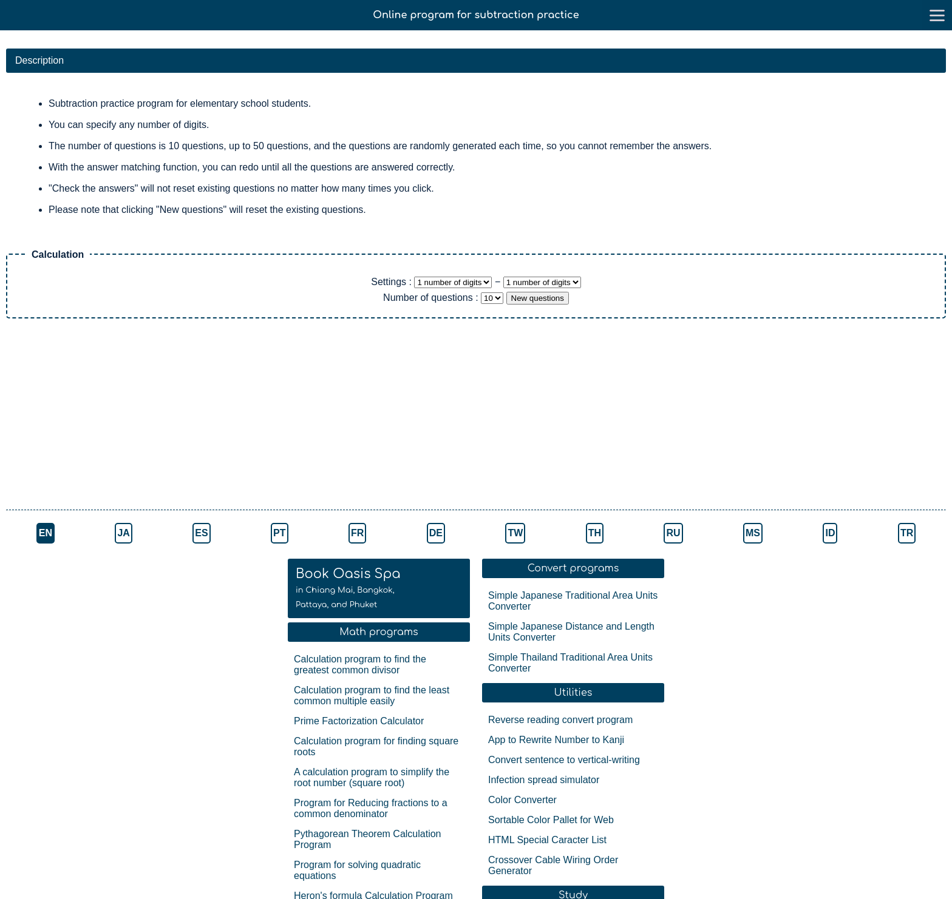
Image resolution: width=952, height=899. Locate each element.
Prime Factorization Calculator (359, 721)
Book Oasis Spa (348, 588)
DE (436, 533)
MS (753, 533)
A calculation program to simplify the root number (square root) (371, 777)
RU (673, 533)
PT (279, 533)
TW (515, 533)
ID (830, 533)
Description (39, 60)
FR (357, 533)
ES (201, 533)
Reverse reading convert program (560, 720)
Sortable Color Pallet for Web (551, 820)
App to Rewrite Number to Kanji (556, 740)
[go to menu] (937, 15)
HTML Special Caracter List (547, 840)
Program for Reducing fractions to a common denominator (370, 808)
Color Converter (522, 800)
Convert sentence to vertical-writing (564, 760)
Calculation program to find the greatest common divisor (360, 664)
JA (123, 533)
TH (594, 533)
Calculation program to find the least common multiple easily (371, 695)
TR (906, 533)
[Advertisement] (212, 415)
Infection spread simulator (543, 780)
